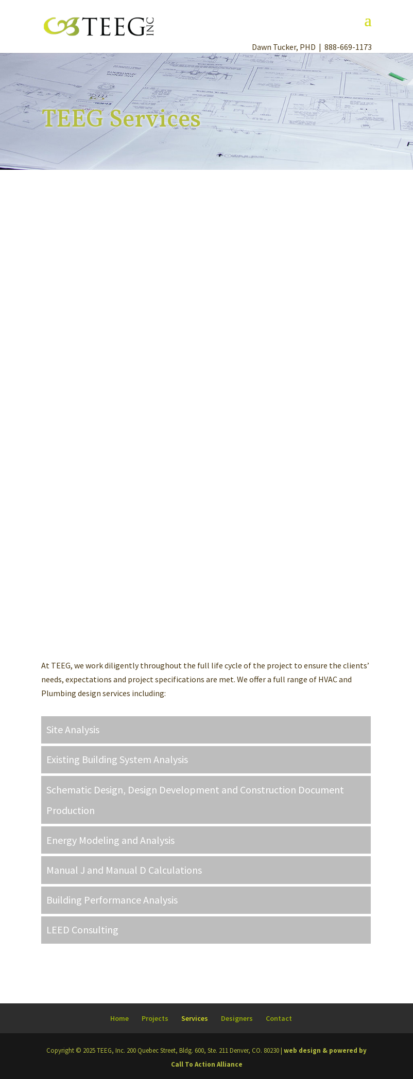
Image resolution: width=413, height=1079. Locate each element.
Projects (155, 1018)
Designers (237, 1018)
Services (194, 1018)
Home (119, 1018)
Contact (279, 1018)
